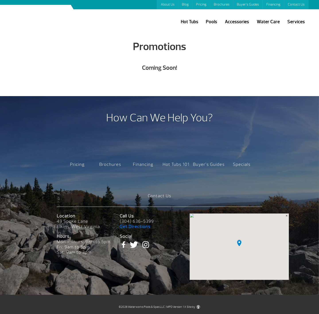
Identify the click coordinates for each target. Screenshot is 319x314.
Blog (185, 4)
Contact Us (296, 4)
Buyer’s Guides (248, 4)
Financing (273, 4)
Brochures (222, 4)
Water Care (268, 22)
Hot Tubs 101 (176, 164)
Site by (193, 307)
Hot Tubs (189, 22)
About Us (168, 4)
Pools (211, 22)
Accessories (237, 22)
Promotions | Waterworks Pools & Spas (39, 19)
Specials (242, 164)
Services (296, 22)
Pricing (201, 4)
